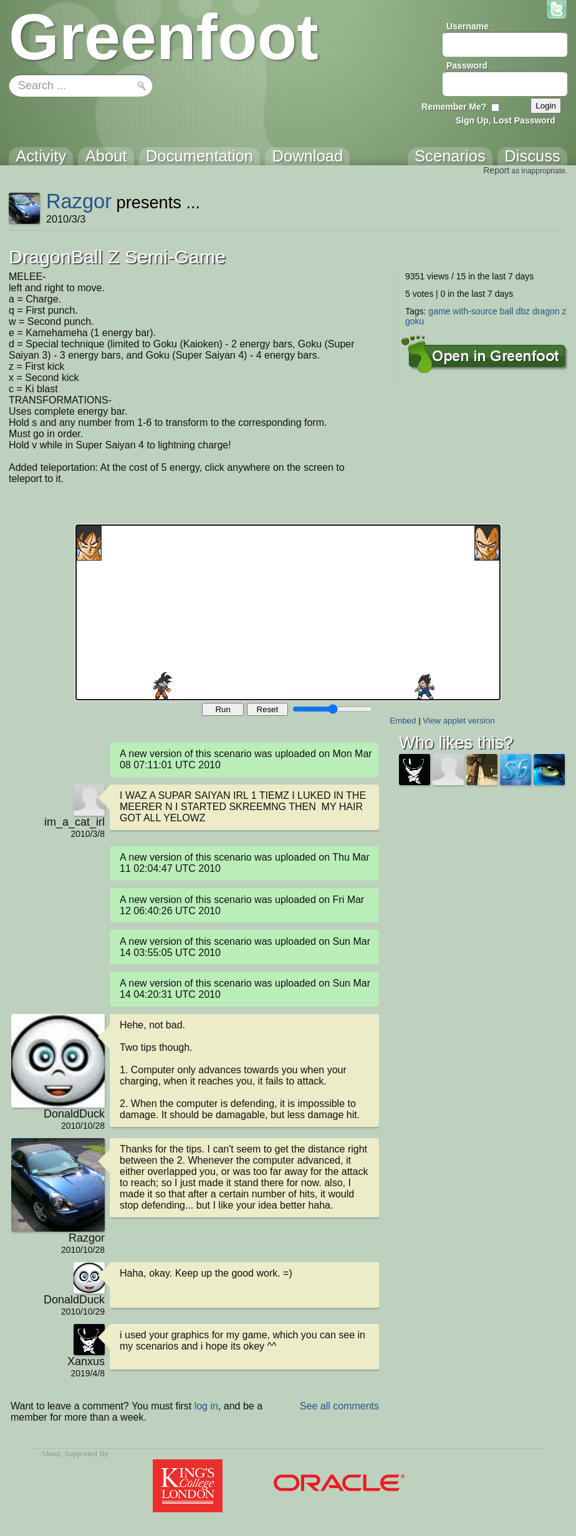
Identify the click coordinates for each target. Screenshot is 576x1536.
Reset (267, 709)
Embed (403, 720)
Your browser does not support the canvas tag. (288, 612)
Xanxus (86, 1361)
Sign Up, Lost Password (505, 120)
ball (507, 311)
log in (206, 1406)
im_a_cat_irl (74, 822)
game (439, 311)
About (50, 1453)
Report (496, 170)
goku (414, 321)
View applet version (458, 720)
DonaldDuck (74, 1114)
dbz (523, 311)
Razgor (79, 201)
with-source (475, 311)
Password (466, 65)
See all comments (339, 1406)
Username (467, 26)
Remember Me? (453, 107)
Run (222, 709)
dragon (546, 311)
